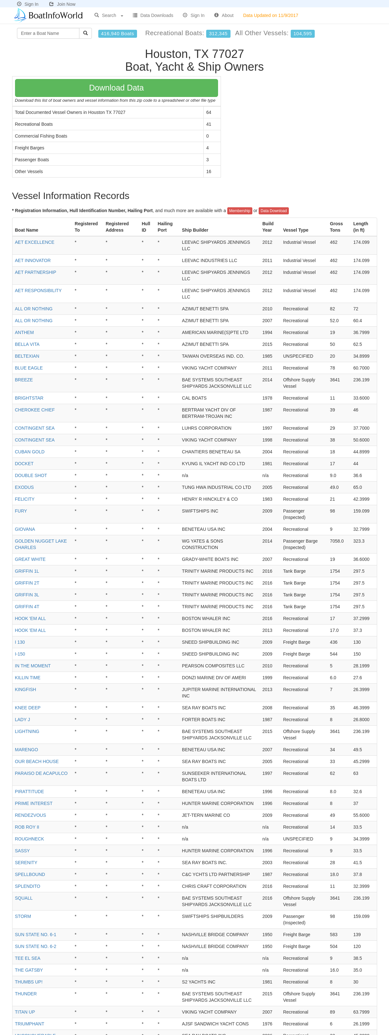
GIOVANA (25, 529)
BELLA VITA (27, 344)
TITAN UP (25, 1012)
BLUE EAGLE (29, 367)
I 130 (20, 642)
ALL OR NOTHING (34, 308)
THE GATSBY (29, 970)
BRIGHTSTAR (29, 398)
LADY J (22, 719)
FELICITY (25, 499)
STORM (23, 916)
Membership (239, 211)
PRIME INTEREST (34, 803)
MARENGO (26, 749)
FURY (21, 511)
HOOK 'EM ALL (30, 618)
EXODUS (24, 487)
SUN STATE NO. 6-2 (35, 946)
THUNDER (26, 993)
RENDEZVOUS (30, 815)
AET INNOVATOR (33, 260)
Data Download (274, 211)
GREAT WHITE (30, 559)
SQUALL (24, 898)
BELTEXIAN (27, 356)
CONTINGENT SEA (35, 428)
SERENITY (26, 862)
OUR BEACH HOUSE (37, 761)
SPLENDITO (27, 886)
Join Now (62, 4)
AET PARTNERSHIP (35, 272)
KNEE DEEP (28, 707)
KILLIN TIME (28, 677)
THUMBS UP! (29, 981)
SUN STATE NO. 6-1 (35, 934)
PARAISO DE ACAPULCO (41, 773)
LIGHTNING (27, 731)
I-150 (20, 654)
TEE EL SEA (28, 958)
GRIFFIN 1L (27, 571)
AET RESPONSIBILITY (38, 290)
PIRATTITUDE (29, 791)
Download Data (116, 87)
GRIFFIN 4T (27, 606)
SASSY (22, 850)
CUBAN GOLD (30, 451)
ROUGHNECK (29, 838)
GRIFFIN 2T (27, 582)
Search (108, 15)
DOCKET (24, 463)
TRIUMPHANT (30, 1023)
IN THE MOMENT (33, 665)
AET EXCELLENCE (34, 242)
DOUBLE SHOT (31, 475)
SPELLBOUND (30, 874)
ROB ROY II (27, 827)
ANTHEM (24, 332)
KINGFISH (25, 689)
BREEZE (24, 379)
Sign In (28, 4)
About (224, 15)
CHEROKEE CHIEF (35, 409)
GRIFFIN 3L (27, 594)
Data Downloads (153, 15)
